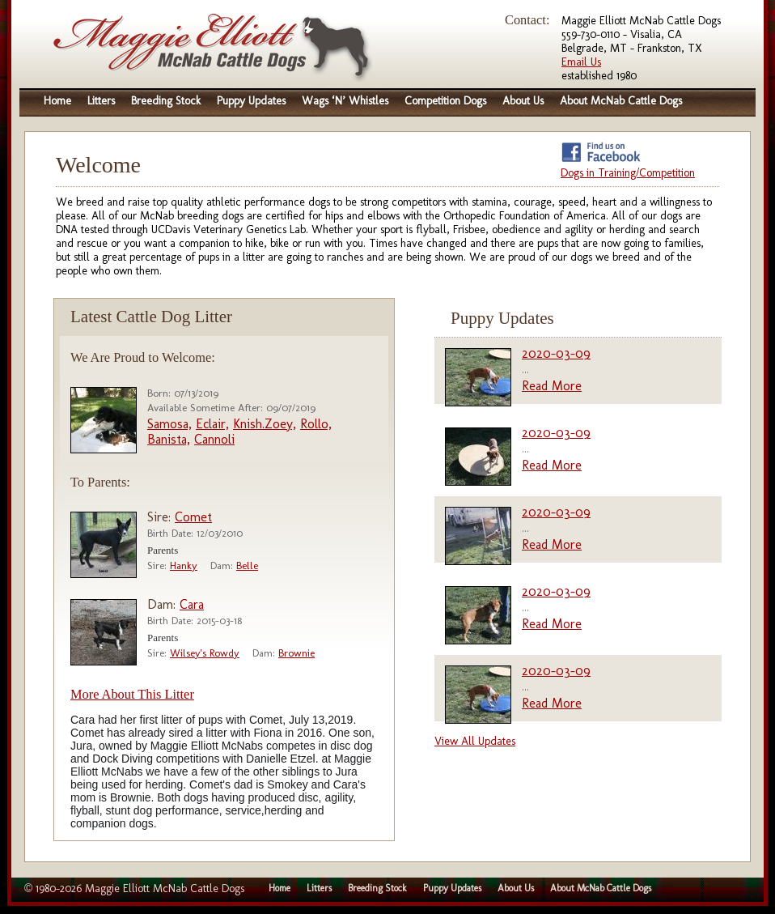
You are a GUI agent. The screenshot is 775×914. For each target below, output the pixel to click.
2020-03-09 (556, 353)
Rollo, (316, 423)
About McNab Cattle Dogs (621, 101)
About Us (523, 101)
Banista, (168, 439)
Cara (192, 604)
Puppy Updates (251, 101)
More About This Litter (132, 694)
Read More (552, 385)
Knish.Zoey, (264, 423)
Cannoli (214, 439)
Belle (247, 565)
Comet (193, 517)
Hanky (183, 565)
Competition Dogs (445, 101)
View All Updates (474, 741)
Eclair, (212, 423)
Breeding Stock (166, 101)
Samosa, (169, 423)
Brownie (296, 653)
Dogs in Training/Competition (628, 173)
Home (57, 101)
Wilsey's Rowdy (204, 653)
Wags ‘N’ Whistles (345, 101)
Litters (101, 101)
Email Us (581, 62)
